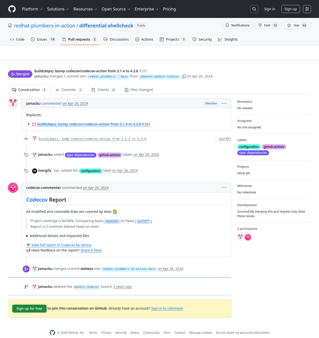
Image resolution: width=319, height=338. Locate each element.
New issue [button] (295, 56)
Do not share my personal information (243, 325)
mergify (44, 162)
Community (151, 325)
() (111, 213)
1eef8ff (225, 131)
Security (121, 325)
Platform (32, 9)
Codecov (37, 191)
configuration (90, 163)
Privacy (106, 325)
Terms (93, 325)
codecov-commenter (43, 179)
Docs (166, 325)
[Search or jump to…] (254, 9)
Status (135, 325)
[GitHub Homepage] (52, 325)
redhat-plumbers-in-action (45, 25)
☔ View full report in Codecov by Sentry (58, 237)
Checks (103, 82)
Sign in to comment (167, 300)
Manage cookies (200, 325)
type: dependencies (81, 147)
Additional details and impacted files (59, 227)
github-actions (109, 147)
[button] (197, 66)
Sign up (291, 8)
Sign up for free (29, 300)
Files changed (139, 82)
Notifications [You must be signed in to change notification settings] (237, 25)
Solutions (58, 9)
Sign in (269, 8)
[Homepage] (12, 9)
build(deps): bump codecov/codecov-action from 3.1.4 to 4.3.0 (93, 116)
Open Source (116, 9)
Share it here (90, 242)
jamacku (41, 66)
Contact (179, 325)
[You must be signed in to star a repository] (297, 25)
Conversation (29, 82)
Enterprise (147, 9)
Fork (268, 25)
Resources (86, 9)
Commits (69, 82)
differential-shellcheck (106, 25)
